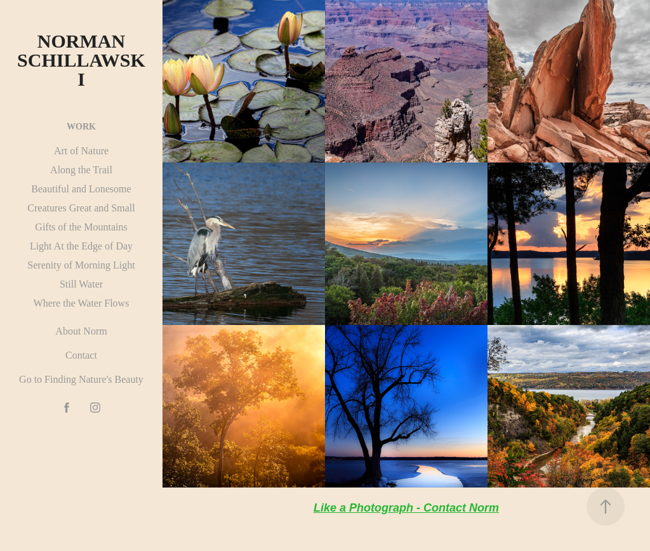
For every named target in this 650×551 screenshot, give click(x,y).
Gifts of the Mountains (81, 227)
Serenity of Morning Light (81, 265)
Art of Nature (81, 150)
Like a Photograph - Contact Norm (406, 507)
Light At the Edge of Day (81, 246)
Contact (81, 355)
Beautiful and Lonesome (81, 188)
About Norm (81, 331)
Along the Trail (81, 169)
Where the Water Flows (81, 303)
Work (81, 126)
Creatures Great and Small (81, 207)
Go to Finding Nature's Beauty (81, 379)
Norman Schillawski (81, 60)
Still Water (81, 284)
